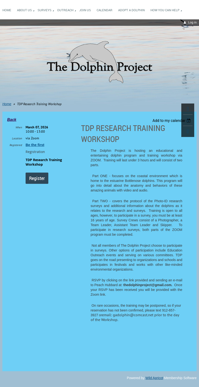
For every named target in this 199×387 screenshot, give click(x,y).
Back (11, 120)
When (19, 127)
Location (17, 138)
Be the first (35, 145)
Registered (16, 145)
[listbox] (172, 121)
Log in (192, 22)
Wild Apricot (154, 378)
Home (6, 104)
